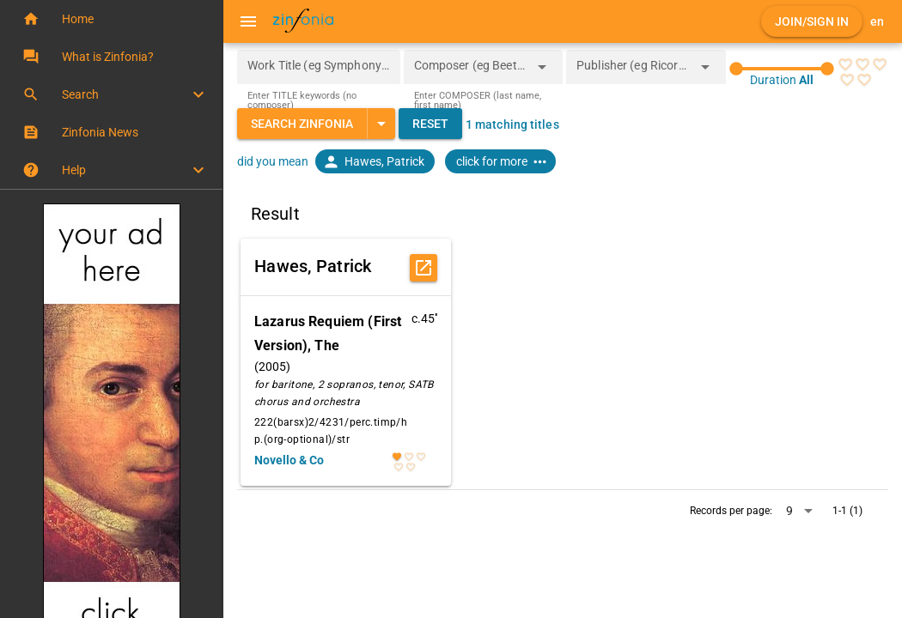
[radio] (845, 64)
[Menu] (248, 21)
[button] (111, 19)
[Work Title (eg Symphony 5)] (318, 67)
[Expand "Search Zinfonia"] (381, 123)
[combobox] (470, 72)
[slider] (781, 69)
